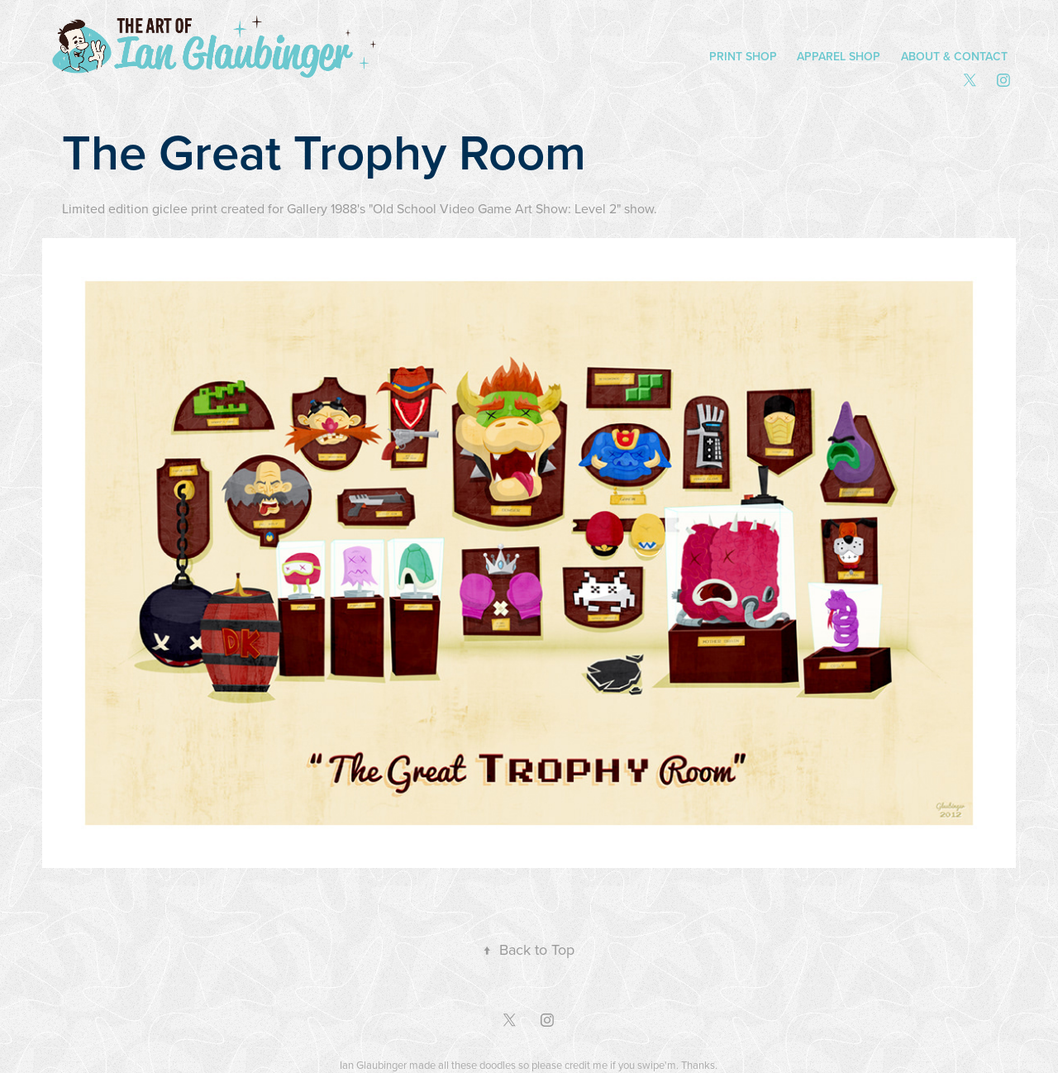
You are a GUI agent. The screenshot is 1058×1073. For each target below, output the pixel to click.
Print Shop (743, 56)
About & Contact (954, 56)
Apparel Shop (838, 56)
